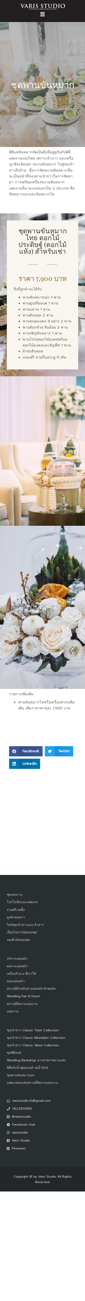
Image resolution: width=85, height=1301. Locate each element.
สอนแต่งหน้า (16, 981)
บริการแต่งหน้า (17, 958)
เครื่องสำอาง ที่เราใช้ (21, 973)
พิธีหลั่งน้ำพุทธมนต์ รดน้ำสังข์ (27, 1067)
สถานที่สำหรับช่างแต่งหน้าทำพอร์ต (31, 988)
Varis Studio (47, 1176)
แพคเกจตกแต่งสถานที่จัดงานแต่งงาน (32, 1082)
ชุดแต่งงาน (14, 894)
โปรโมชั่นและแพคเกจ (22, 902)
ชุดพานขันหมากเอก (20, 1075)
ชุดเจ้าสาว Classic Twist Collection (33, 1030)
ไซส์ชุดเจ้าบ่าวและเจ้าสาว (25, 924)
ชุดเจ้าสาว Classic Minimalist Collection (36, 1037)
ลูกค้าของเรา (16, 917)
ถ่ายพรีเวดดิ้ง (16, 909)
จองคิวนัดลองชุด (18, 939)
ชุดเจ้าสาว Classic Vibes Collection (33, 1045)
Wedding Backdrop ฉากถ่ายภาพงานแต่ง (36, 1060)
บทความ (13, 1011)
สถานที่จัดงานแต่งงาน (22, 1004)
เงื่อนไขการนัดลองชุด (22, 932)
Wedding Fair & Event (23, 996)
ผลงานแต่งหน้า (17, 966)
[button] (42, 14)
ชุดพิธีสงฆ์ (14, 1052)
